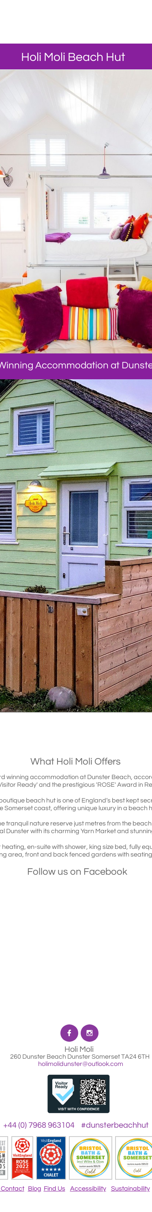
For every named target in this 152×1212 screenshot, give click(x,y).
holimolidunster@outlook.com (80, 1064)
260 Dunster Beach (38, 1056)
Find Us (54, 1188)
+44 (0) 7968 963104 (39, 1125)
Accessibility (88, 1188)
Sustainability (130, 1188)
